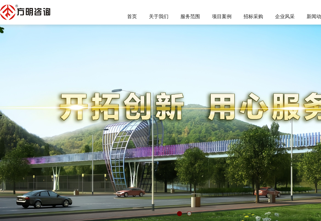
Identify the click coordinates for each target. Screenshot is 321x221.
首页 (132, 16)
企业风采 (285, 16)
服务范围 (190, 16)
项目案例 (222, 16)
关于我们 (158, 16)
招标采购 (253, 16)
